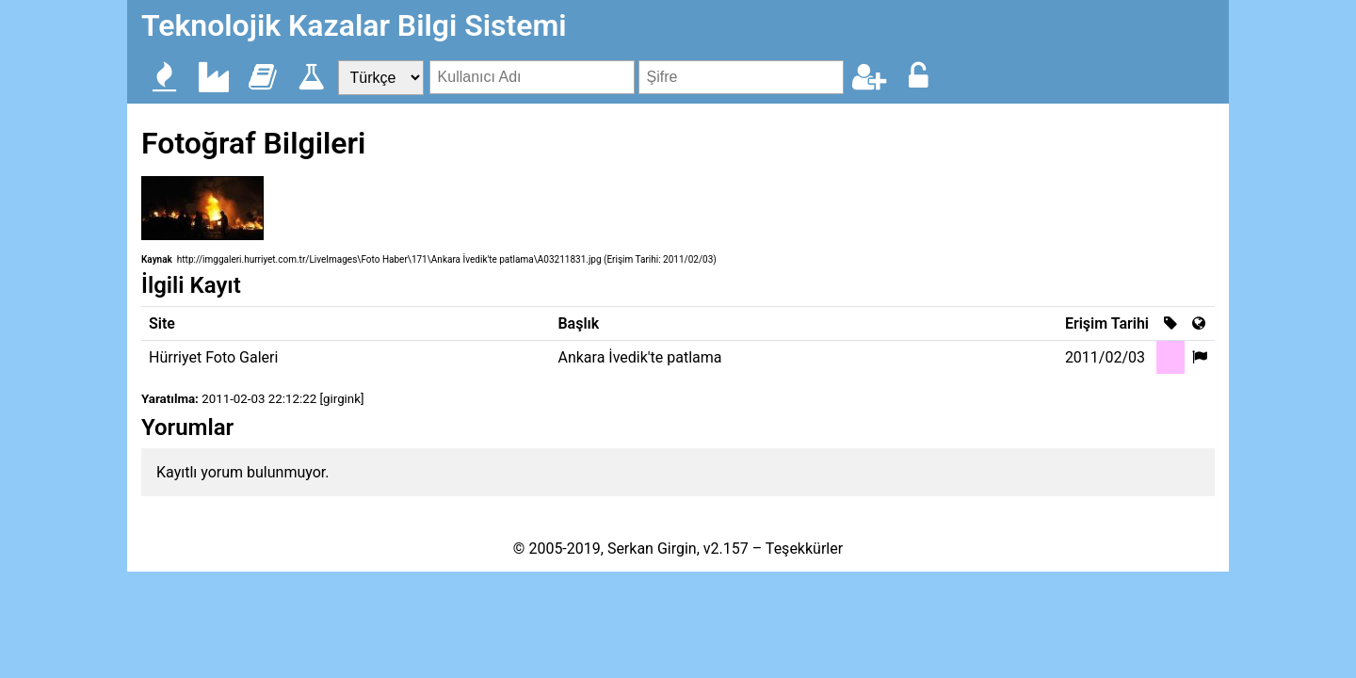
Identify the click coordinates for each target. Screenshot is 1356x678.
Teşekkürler (804, 548)
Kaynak (156, 259)
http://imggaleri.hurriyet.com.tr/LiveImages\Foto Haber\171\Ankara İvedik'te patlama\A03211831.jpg (389, 259)
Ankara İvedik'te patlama (639, 357)
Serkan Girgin (652, 548)
